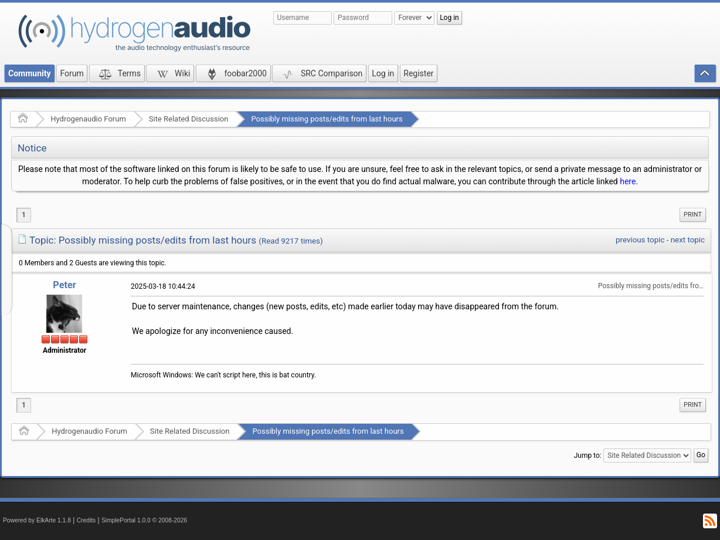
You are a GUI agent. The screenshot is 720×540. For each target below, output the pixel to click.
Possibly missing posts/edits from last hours (326, 118)
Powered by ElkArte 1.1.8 (37, 520)
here (628, 181)
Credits (86, 520)
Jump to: (588, 455)
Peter (64, 285)
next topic (688, 239)
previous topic (640, 239)
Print (693, 214)
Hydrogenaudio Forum (88, 118)
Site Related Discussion (189, 118)
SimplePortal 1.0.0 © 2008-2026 (144, 520)
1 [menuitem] (24, 215)
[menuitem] (693, 215)
